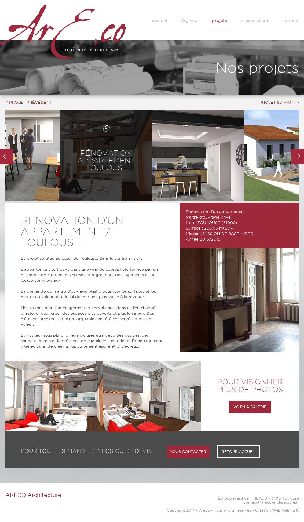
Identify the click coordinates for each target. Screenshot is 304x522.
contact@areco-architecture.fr (271, 502)
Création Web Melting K (277, 510)
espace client (255, 20)
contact (290, 20)
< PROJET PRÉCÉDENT (28, 102)
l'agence (189, 20)
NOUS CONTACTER (188, 452)
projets (219, 20)
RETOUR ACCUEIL (238, 452)
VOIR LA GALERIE (249, 407)
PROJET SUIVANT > (279, 102)
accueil (159, 20)
